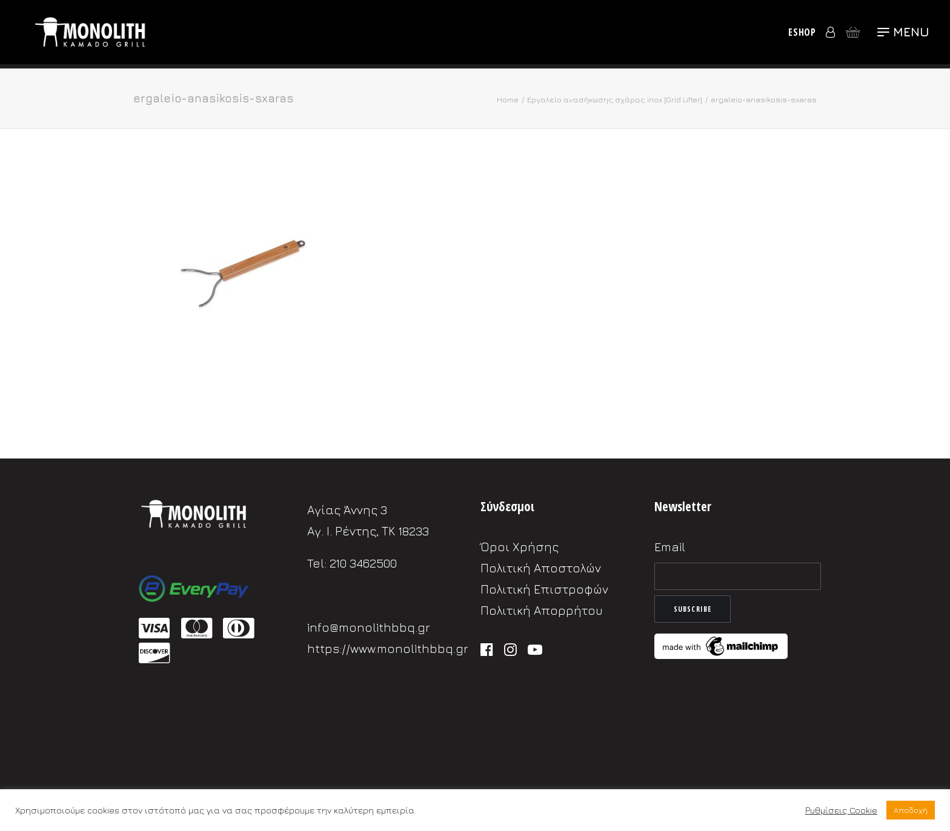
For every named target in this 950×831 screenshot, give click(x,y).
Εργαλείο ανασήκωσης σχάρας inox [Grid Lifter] (614, 99)
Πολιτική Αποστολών (540, 568)
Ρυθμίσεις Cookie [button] (841, 810)
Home (508, 99)
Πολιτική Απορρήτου (541, 610)
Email (669, 547)
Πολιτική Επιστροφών (544, 589)
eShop (802, 34)
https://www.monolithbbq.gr (387, 648)
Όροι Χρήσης (519, 547)
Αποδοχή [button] (911, 810)
